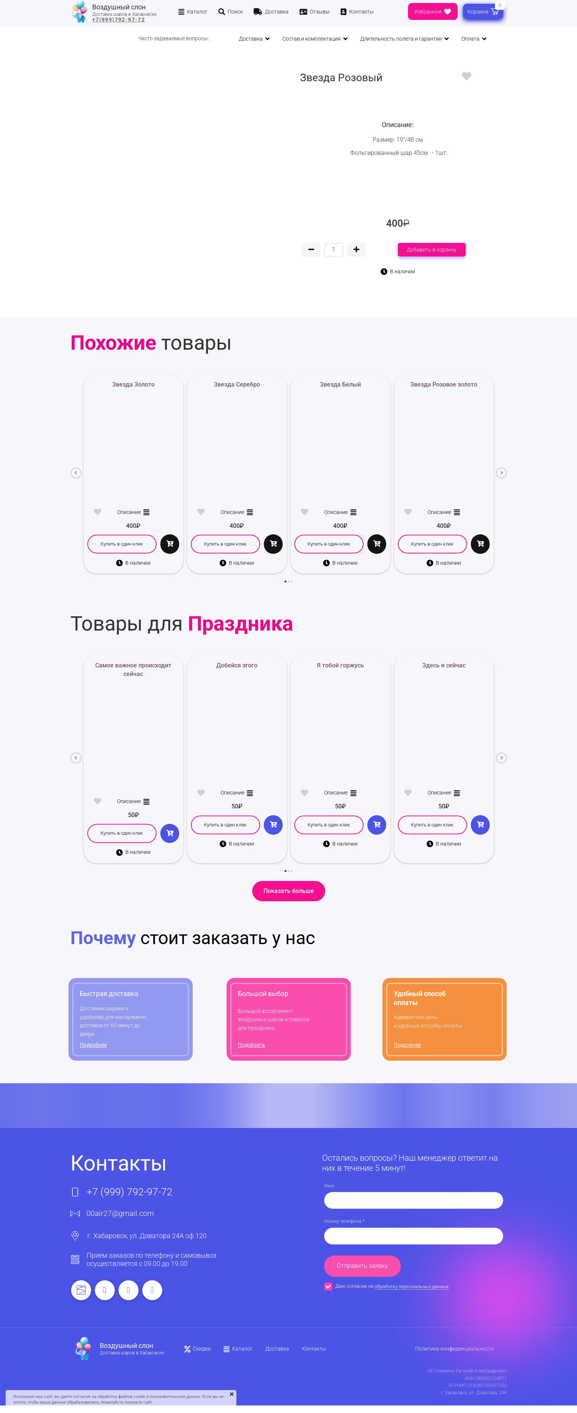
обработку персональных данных (412, 1286)
